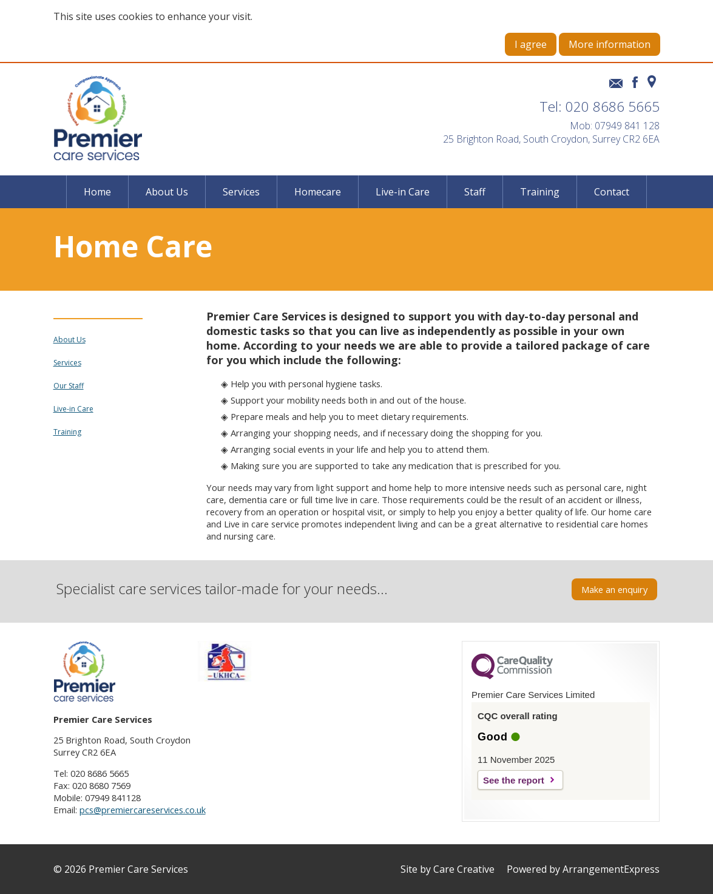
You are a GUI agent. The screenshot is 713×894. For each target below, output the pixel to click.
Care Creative (464, 869)
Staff (474, 191)
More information (609, 44)
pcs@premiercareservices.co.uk (142, 810)
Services (241, 191)
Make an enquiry (614, 589)
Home (97, 191)
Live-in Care (403, 191)
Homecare (317, 191)
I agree (531, 44)
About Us (167, 191)
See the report (513, 780)
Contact (611, 191)
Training (539, 191)
